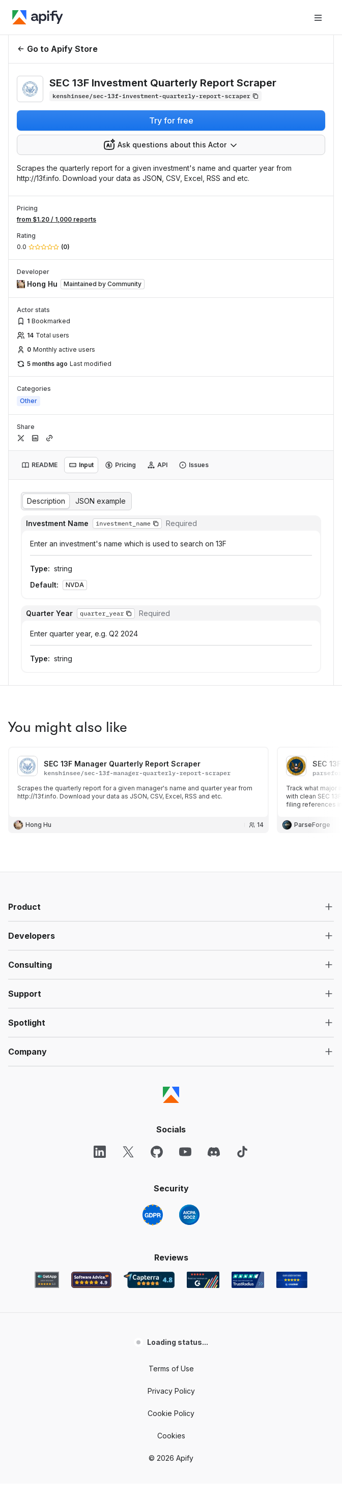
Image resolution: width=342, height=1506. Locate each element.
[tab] (39, 465)
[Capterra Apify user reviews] (149, 1280)
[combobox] (171, 145)
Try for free (171, 120)
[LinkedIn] (100, 1152)
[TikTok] (242, 1152)
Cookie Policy (171, 1413)
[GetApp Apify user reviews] (47, 1280)
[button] (156, 523)
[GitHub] (157, 1152)
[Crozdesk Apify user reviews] (291, 1280)
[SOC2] (189, 1215)
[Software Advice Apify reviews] (91, 1280)
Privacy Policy (171, 1391)
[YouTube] (185, 1152)
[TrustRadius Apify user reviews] (248, 1280)
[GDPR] (152, 1215)
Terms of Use (171, 1368)
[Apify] (37, 17)
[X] (128, 1152)
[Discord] (214, 1152)
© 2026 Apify (171, 1458)
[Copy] (155, 96)
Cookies (171, 1435)
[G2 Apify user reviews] (203, 1280)
